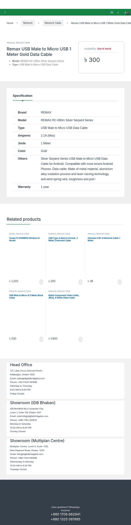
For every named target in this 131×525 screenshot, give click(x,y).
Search (112, 12)
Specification (22, 95)
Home (10, 22)
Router (12, 233)
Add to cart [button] (41, 282)
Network (28, 22)
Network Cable (53, 22)
